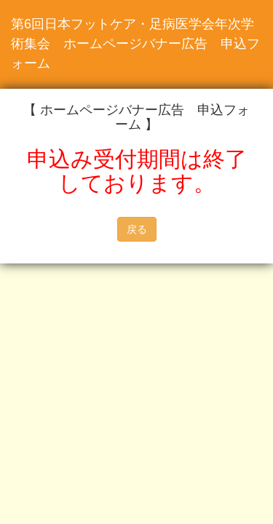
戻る (137, 229)
